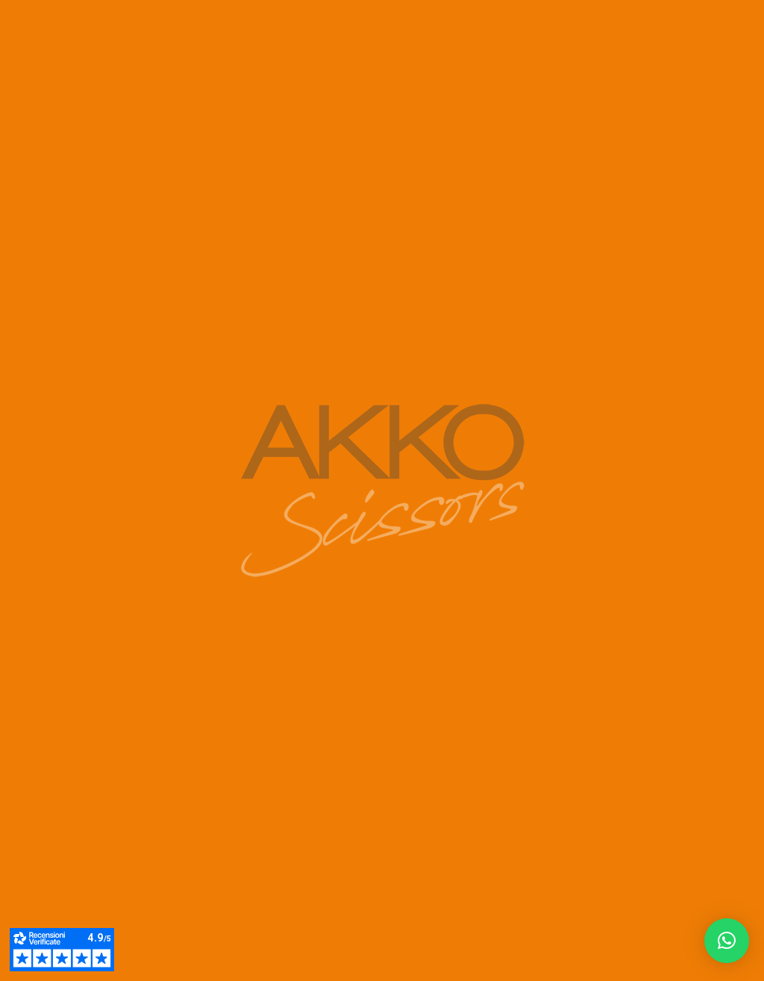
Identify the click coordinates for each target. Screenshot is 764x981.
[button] (726, 940)
